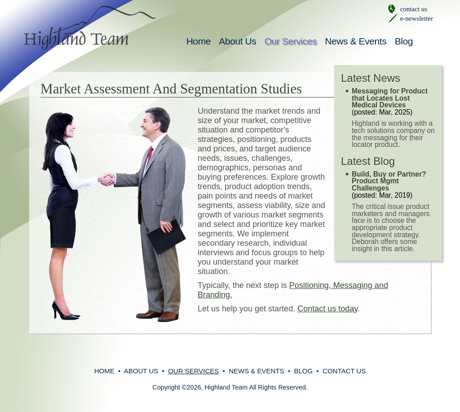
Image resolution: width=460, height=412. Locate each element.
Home (198, 41)
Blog (404, 41)
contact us (413, 9)
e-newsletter (416, 18)
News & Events (355, 41)
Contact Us (344, 371)
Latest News (370, 78)
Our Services (291, 41)
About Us (237, 41)
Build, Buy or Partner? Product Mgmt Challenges (389, 181)
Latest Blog (368, 161)
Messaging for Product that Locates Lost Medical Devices (390, 98)
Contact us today (327, 308)
